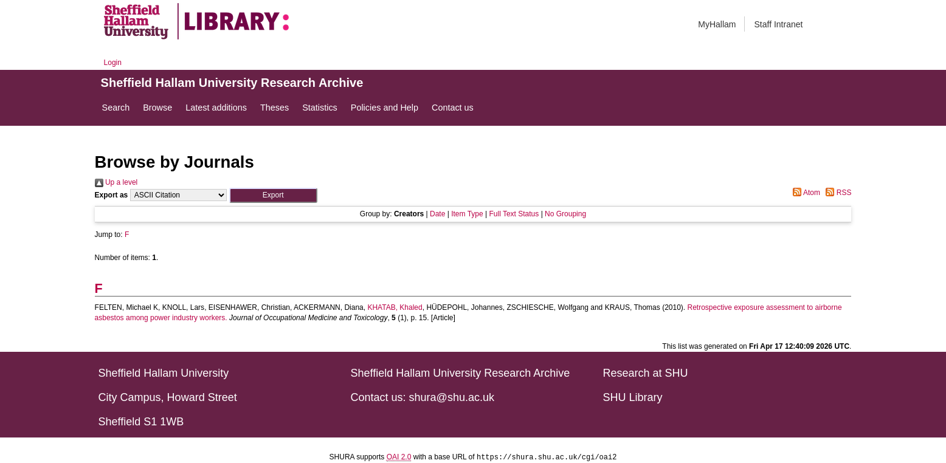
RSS (836, 192)
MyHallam (717, 24)
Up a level (116, 182)
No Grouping (565, 214)
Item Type (467, 214)
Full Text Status (514, 214)
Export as (111, 195)
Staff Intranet (778, 24)
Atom (804, 192)
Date (437, 214)
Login (113, 62)
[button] (273, 195)
